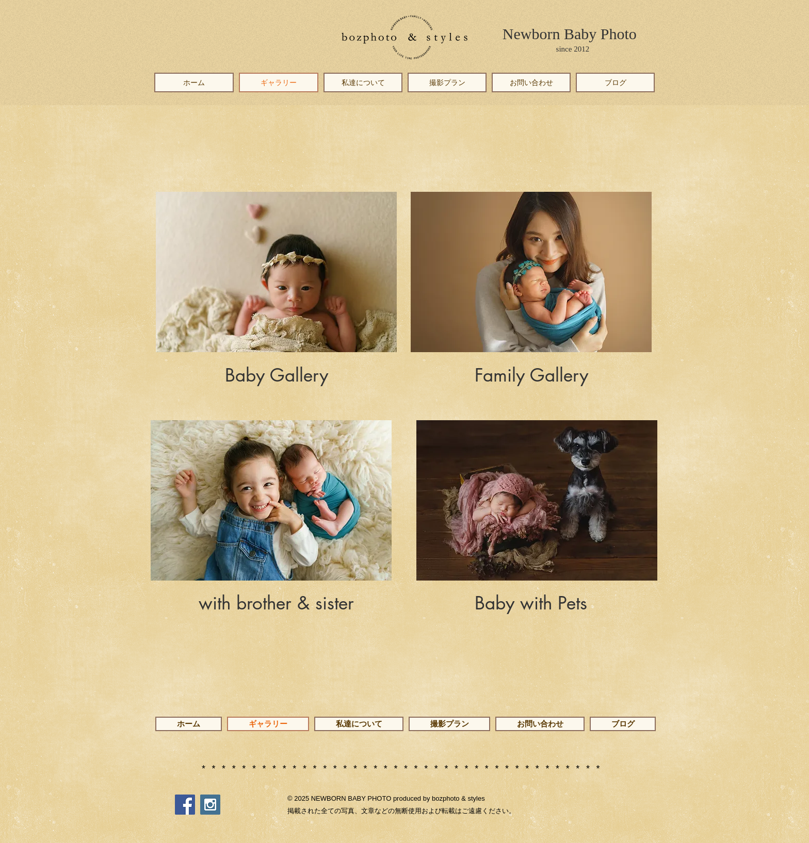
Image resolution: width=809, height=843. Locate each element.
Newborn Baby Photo (570, 33)
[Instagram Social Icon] (210, 805)
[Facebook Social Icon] (185, 805)
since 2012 (573, 49)
